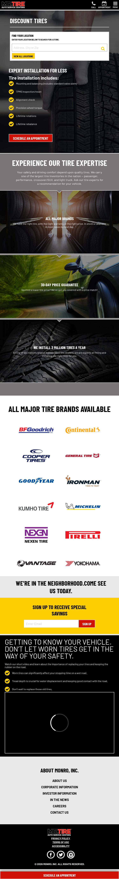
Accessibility (61, 845)
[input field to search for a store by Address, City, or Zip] (59, 47)
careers (59, 806)
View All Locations (23, 56)
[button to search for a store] (103, 48)
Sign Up (86, 624)
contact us (59, 812)
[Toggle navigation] (115, 4)
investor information (60, 793)
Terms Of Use (60, 842)
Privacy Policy (60, 838)
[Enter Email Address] (51, 624)
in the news (59, 800)
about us (59, 781)
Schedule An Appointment (59, 875)
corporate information (59, 787)
